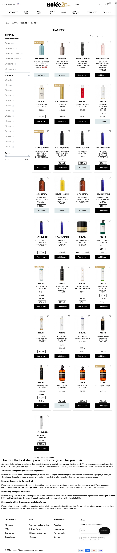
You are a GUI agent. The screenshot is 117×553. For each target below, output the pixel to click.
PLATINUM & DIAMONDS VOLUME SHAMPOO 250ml (82, 65)
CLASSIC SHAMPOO (102, 386)
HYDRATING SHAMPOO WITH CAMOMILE (41, 199)
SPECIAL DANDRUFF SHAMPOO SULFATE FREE (102, 154)
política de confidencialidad (90, 540)
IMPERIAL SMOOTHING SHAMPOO (62, 242)
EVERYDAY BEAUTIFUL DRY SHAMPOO (42, 338)
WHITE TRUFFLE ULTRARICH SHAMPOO (62, 289)
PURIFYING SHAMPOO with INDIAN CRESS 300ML (62, 200)
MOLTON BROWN (41, 59)
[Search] (88, 4)
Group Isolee (10, 537)
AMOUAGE (62, 59)
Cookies (32, 537)
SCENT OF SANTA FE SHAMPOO (103, 241)
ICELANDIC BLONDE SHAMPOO (82, 337)
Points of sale (59, 533)
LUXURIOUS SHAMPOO (82, 152)
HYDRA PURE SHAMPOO (41, 436)
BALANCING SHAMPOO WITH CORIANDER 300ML (82, 199)
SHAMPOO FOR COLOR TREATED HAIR (102, 199)
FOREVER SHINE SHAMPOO (42, 387)
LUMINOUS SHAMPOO (62, 106)
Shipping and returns (37, 533)
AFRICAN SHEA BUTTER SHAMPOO (82, 288)
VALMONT (41, 101)
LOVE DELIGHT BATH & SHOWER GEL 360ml (62, 64)
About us (57, 525)
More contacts (59, 529)
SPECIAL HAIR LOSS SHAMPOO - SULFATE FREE (41, 242)
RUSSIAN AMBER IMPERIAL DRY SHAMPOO (103, 338)
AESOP (62, 382)
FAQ (7, 529)
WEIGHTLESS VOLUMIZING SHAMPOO (62, 338)
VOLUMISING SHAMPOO (82, 387)
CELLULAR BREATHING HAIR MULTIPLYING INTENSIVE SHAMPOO (102, 66)
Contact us (9, 533)
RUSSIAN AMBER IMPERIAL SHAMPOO (82, 242)
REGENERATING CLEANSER (42, 106)
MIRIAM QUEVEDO (82, 59)
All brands (9, 525)
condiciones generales (97, 538)
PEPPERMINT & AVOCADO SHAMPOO (102, 289)
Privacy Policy (35, 529)
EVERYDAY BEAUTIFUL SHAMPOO (103, 107)
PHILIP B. (82, 101)
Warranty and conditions (39, 525)
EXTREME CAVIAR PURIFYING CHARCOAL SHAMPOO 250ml (41, 154)
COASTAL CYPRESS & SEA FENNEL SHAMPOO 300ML (41, 64)
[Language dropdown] (19, 4)
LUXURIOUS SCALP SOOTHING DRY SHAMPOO (62, 153)
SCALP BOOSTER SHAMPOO (82, 106)
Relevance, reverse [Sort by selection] (100, 35)
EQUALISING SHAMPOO (62, 387)
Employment (59, 537)
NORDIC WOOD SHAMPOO (41, 288)
